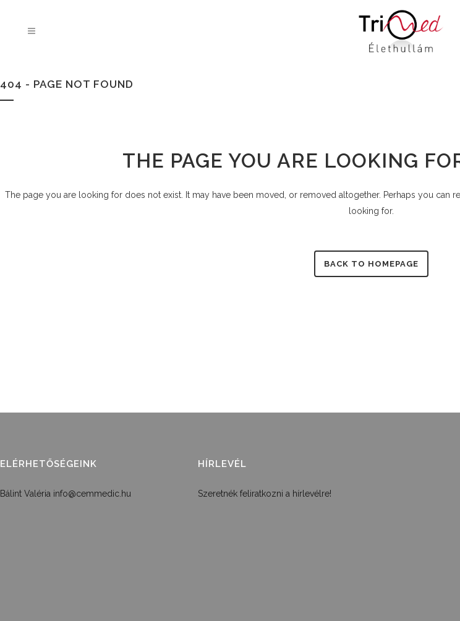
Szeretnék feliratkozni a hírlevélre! (264, 494)
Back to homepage (371, 263)
